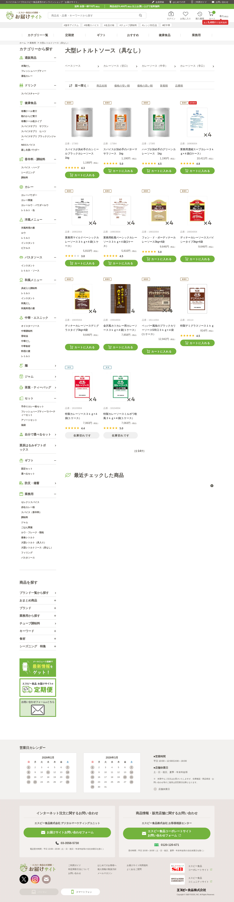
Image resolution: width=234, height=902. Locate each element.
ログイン (171, 18)
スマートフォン (84, 892)
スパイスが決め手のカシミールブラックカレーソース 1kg (82, 153)
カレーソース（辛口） (193, 65)
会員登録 (160, 2)
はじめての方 (179, 2)
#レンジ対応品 (149, 25)
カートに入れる (84, 175)
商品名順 (102, 85)
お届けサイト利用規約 (137, 865)
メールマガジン (105, 873)
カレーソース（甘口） (116, 65)
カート (212, 15)
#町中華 (166, 25)
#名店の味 (109, 25)
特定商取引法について (78, 869)
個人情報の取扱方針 (107, 869)
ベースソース (73, 65)
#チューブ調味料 (128, 25)
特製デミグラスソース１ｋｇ (197, 325)
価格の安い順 (122, 85)
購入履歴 (200, 18)
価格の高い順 (145, 85)
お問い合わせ (222, 2)
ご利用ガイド (200, 2)
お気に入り (185, 18)
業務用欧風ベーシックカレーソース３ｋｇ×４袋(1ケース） (120, 241)
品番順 (179, 85)
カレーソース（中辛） (155, 65)
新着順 (164, 85)
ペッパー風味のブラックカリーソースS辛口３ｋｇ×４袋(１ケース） (159, 330)
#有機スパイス (91, 25)
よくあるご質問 (134, 869)
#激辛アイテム (71, 25)
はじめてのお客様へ (107, 865)
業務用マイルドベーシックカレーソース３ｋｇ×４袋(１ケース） (82, 241)
